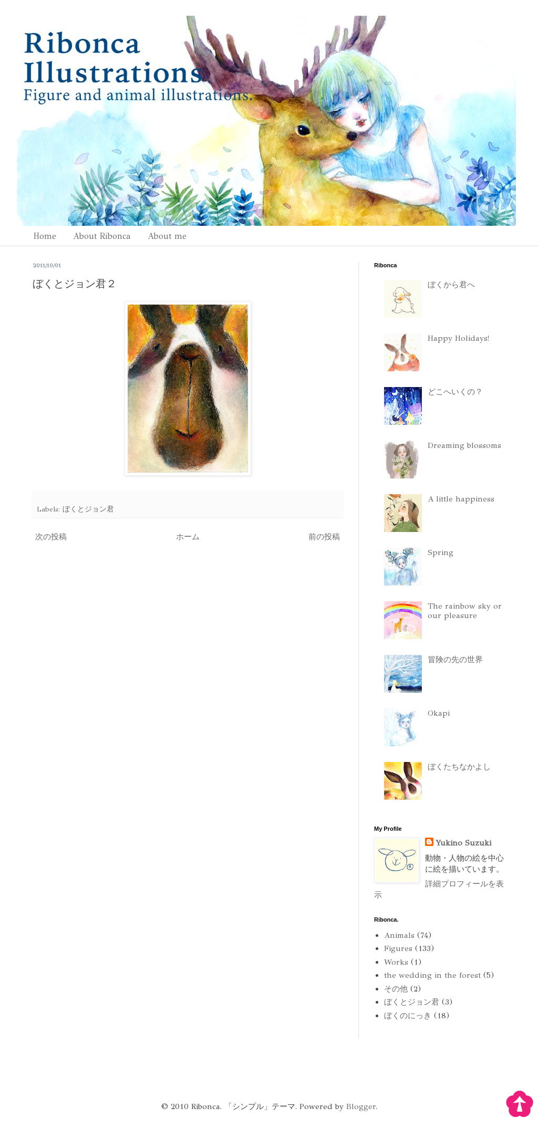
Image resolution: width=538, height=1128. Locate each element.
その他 (396, 989)
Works (396, 962)
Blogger (361, 1106)
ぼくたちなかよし (459, 766)
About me (167, 236)
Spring (440, 552)
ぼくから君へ (451, 284)
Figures (398, 948)
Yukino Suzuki (463, 843)
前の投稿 (324, 536)
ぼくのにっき (407, 1015)
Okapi (439, 713)
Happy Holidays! (458, 338)
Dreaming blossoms (464, 445)
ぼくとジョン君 (88, 509)
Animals (399, 935)
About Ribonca (102, 236)
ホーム (188, 536)
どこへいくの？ (455, 391)
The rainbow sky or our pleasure (465, 610)
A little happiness (461, 499)
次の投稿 (51, 536)
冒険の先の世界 (455, 659)
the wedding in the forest (432, 975)
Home (44, 236)
